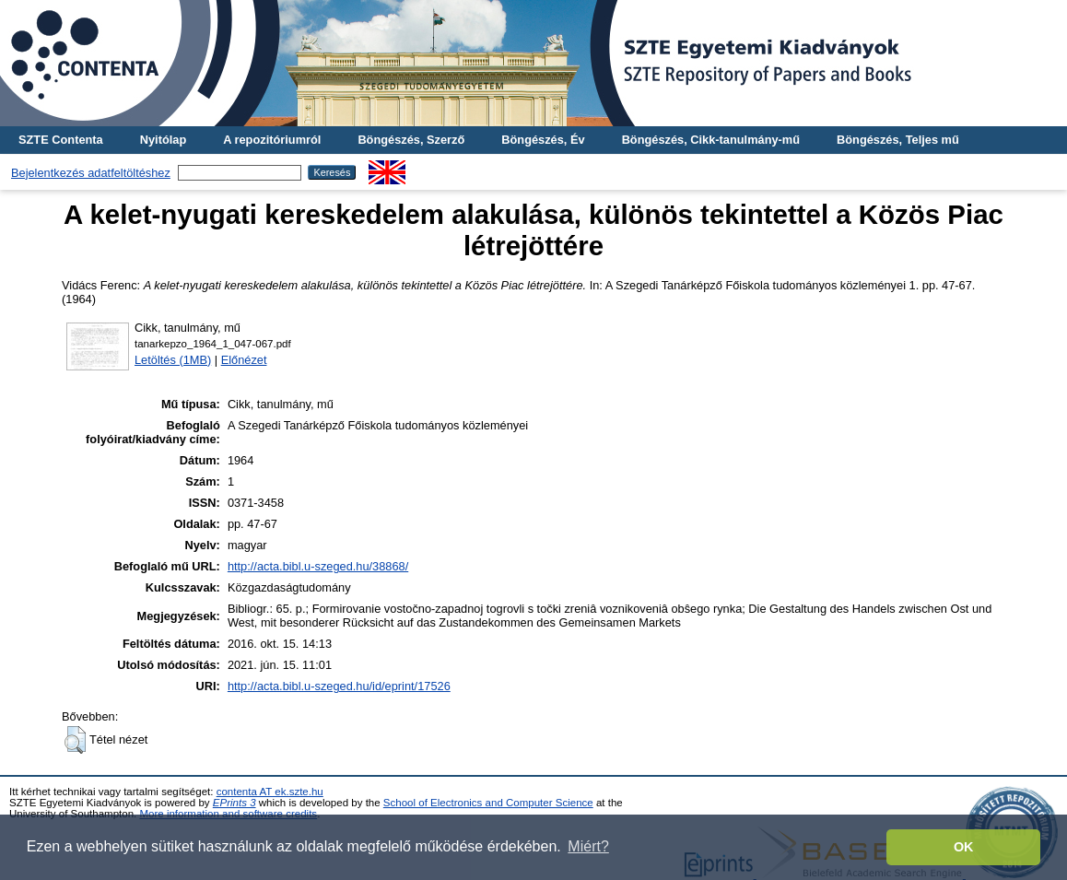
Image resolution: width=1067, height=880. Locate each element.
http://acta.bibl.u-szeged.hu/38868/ (318, 566)
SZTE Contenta (60, 140)
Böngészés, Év (542, 140)
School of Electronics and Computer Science (488, 802)
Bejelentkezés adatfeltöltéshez (90, 173)
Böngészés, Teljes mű (898, 140)
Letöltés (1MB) (173, 360)
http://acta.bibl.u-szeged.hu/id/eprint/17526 (339, 686)
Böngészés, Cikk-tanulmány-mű (711, 140)
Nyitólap (163, 140)
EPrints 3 (234, 802)
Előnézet (244, 360)
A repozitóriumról (272, 140)
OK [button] (964, 846)
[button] (75, 740)
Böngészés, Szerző (411, 140)
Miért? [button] (588, 846)
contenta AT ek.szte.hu (270, 791)
